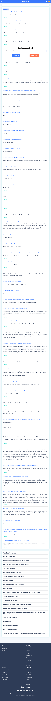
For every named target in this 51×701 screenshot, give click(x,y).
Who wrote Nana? (7, 621)
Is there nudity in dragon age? (10, 617)
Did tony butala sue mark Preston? (11, 600)
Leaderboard (4, 648)
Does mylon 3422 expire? (9, 568)
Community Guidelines (6, 670)
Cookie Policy (29, 682)
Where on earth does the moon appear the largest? (15, 608)
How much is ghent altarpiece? (10, 596)
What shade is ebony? (8, 580)
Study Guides (5, 677)
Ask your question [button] (34, 55)
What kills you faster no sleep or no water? (13, 584)
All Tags (3, 650)
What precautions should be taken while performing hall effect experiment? (21, 592)
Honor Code (4, 672)
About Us (28, 670)
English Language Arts (31, 657)
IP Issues (28, 684)
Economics (28, 665)
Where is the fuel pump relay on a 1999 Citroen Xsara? (16, 560)
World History (29, 655)
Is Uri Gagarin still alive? (9, 556)
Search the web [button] (16, 55)
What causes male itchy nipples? (11, 625)
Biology (27, 653)
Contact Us (28, 672)
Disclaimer (28, 679)
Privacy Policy (29, 677)
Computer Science (30, 662)
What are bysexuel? (7, 588)
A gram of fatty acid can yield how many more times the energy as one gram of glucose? (24, 633)
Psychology (28, 660)
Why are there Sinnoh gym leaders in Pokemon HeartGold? (17, 604)
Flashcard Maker (5, 674)
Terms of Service (29, 674)
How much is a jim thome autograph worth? (13, 576)
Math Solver (4, 679)
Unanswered (4, 653)
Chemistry (28, 650)
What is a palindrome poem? (10, 629)
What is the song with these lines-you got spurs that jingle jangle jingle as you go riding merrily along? (24, 612)
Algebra (27, 648)
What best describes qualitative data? (12, 572)
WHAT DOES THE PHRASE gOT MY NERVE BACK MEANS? (16, 564)
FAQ (3, 682)
